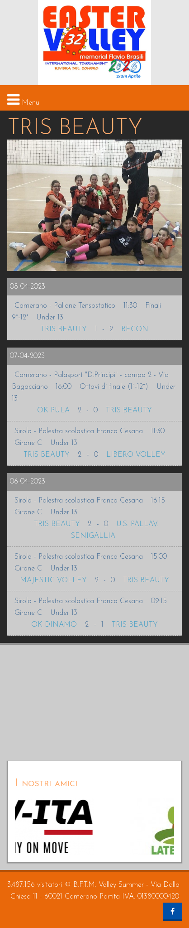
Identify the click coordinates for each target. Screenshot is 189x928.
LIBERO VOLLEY (135, 455)
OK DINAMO (54, 624)
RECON (134, 329)
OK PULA (53, 410)
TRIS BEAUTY (64, 329)
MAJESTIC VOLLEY (53, 580)
